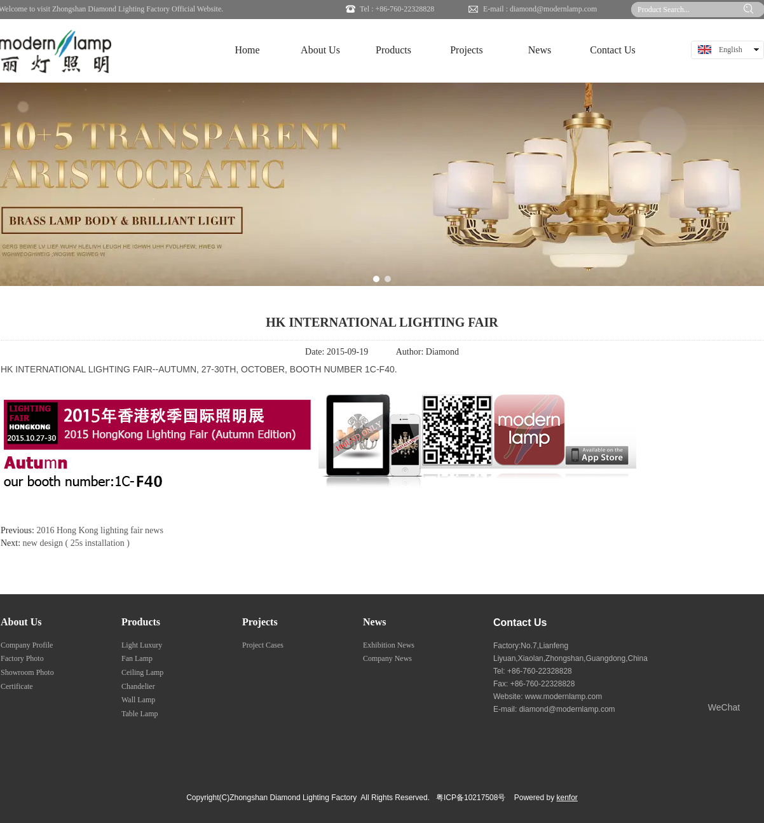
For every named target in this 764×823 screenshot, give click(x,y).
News (374, 621)
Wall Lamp (138, 699)
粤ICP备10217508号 (470, 797)
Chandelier (138, 686)
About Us (21, 621)
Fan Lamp (137, 658)
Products (140, 621)
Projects (260, 621)
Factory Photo (22, 658)
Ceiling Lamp (142, 672)
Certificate (17, 686)
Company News (387, 658)
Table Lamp (139, 713)
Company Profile (27, 645)
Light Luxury (141, 645)
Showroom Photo (27, 672)
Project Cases (262, 645)
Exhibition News (388, 645)
